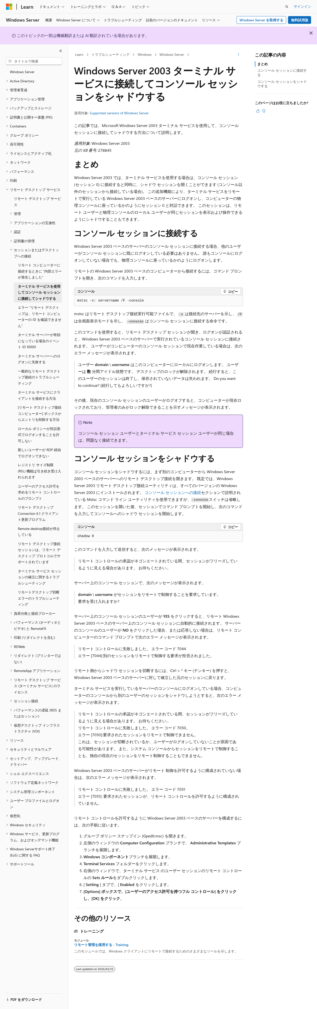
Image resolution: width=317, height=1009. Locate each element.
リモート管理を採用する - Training (101, 945)
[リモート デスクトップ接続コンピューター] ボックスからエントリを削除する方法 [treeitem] (39, 413)
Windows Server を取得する (261, 20)
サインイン (302, 6)
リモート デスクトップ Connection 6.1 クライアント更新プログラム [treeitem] (38, 513)
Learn (79, 54)
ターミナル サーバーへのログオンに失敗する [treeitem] (39, 359)
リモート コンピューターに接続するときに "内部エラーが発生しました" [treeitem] (40, 271)
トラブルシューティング (110, 54)
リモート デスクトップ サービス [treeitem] (37, 201)
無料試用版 (299, 20)
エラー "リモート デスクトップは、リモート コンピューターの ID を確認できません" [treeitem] (39, 316)
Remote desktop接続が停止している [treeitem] (39, 531)
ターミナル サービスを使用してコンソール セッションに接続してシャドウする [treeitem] (39, 292)
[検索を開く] (287, 6)
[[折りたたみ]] (60, 50)
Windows (145, 54)
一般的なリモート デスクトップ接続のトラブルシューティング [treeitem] (39, 377)
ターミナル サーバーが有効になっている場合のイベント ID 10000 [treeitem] (39, 340)
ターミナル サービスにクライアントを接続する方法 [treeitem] (39, 395)
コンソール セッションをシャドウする (282, 83)
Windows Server (171, 54)
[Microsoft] (9, 6)
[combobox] (34, 61)
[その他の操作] (238, 55)
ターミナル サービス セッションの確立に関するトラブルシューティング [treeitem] (39, 577)
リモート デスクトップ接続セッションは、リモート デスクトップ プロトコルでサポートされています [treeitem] (39, 552)
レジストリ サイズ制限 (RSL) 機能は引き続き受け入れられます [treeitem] (39, 470)
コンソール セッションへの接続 (173, 492)
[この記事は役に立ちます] (258, 111)
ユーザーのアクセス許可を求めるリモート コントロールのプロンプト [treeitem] (39, 492)
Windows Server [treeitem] (22, 71)
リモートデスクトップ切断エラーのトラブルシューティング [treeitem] (38, 598)
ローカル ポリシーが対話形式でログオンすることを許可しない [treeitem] (39, 434)
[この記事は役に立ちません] (264, 111)
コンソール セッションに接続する (282, 72)
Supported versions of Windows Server (119, 113)
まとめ (262, 63)
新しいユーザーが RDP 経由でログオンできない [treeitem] (39, 452)
